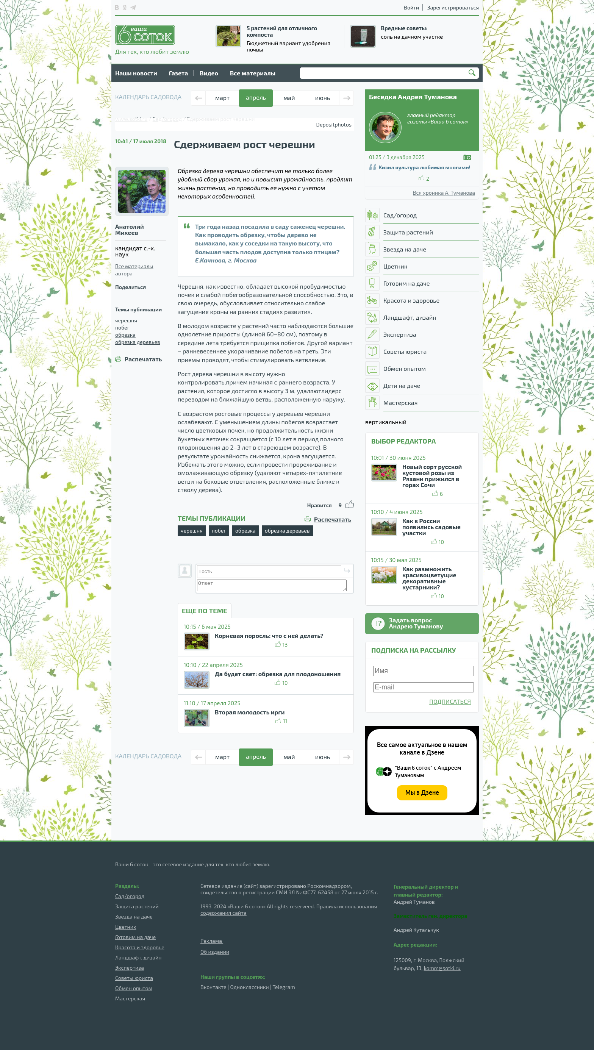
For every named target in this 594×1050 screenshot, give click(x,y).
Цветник (125, 926)
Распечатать (143, 359)
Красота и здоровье (139, 947)
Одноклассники (249, 987)
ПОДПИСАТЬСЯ (450, 701)
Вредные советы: (404, 28)
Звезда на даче (134, 916)
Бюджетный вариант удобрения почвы (288, 46)
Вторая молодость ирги (249, 712)
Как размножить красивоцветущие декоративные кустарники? (429, 578)
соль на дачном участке (412, 36)
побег (122, 327)
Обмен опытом (133, 988)
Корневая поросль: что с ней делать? (269, 635)
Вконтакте (213, 987)
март (222, 97)
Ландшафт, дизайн (138, 957)
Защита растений (137, 906)
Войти (411, 7)
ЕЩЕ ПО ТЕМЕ (204, 610)
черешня (126, 320)
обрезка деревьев (137, 342)
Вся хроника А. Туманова (444, 192)
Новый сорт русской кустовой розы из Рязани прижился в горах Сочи (432, 475)
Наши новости (136, 73)
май (289, 97)
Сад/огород (129, 896)
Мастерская (130, 998)
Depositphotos (334, 124)
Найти (473, 73)
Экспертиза (129, 967)
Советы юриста (134, 978)
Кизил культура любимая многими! (424, 167)
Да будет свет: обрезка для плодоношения (278, 673)
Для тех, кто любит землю (152, 40)
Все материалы (252, 73)
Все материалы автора (134, 269)
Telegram (284, 987)
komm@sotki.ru (442, 968)
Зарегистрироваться (453, 7)
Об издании (214, 951)
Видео (209, 73)
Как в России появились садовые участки (431, 526)
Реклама (211, 941)
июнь (322, 97)
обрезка (125, 334)
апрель (256, 97)
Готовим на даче (135, 937)
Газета (178, 73)
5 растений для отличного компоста (282, 31)
